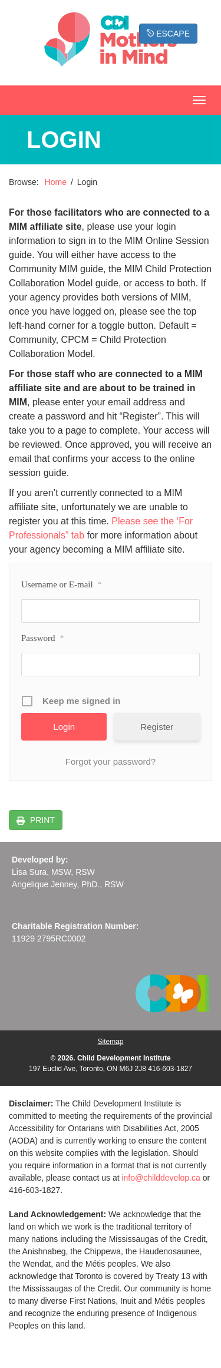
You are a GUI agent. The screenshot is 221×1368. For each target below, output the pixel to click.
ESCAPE (168, 33)
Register (156, 727)
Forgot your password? (110, 761)
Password (42, 638)
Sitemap (110, 1041)
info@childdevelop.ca (160, 1177)
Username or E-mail (61, 585)
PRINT (41, 820)
